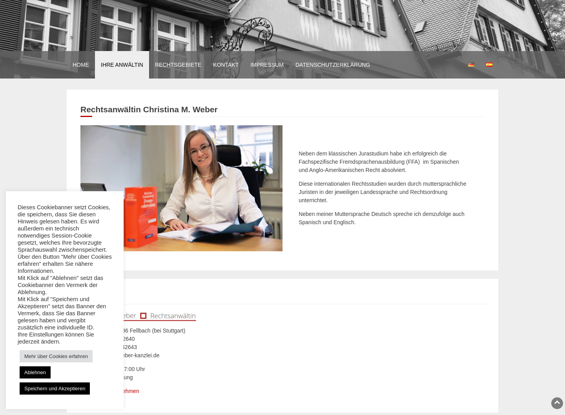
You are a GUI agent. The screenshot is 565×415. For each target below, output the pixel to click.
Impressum (267, 65)
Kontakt (226, 65)
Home (81, 65)
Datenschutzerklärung (332, 65)
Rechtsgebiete (178, 65)
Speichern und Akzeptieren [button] (54, 388)
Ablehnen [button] (35, 372)
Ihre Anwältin (122, 65)
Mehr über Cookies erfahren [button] (56, 356)
